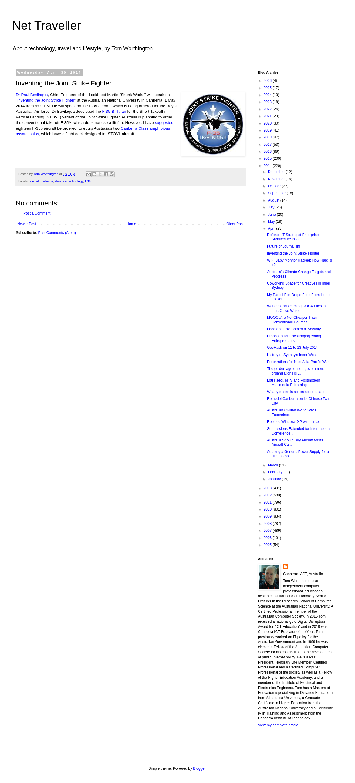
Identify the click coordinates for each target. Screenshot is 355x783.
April (272, 228)
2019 (268, 130)
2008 (268, 523)
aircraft (35, 181)
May (272, 221)
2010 (268, 509)
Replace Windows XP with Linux (293, 422)
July (272, 207)
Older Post (235, 224)
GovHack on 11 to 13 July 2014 (292, 347)
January (275, 479)
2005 (268, 545)
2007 (268, 530)
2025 (268, 88)
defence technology (69, 181)
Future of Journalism (283, 246)
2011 (268, 502)
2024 (268, 95)
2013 (268, 488)
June (272, 214)
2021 (268, 116)
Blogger (199, 768)
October (275, 186)
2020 (268, 123)
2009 (268, 516)
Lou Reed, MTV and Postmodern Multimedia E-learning (293, 382)
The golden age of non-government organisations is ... (295, 371)
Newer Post (26, 224)
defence (47, 181)
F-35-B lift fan (114, 111)
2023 (268, 102)
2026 (268, 80)
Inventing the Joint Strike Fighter (46, 100)
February (275, 472)
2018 (268, 137)
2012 (268, 495)
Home (131, 224)
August (274, 200)
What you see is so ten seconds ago (296, 392)
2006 (268, 538)
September (277, 193)
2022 (268, 109)
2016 (268, 151)
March (273, 465)
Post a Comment (36, 213)
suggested (164, 122)
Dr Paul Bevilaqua (32, 94)
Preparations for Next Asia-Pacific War (298, 362)
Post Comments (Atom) (57, 233)
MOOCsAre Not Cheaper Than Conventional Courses (292, 319)
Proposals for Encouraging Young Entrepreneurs (294, 338)
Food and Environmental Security (294, 329)
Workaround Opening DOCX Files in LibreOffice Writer (296, 308)
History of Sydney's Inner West (291, 355)
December (277, 172)
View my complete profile (278, 725)
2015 (268, 158)
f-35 (88, 181)
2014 (268, 166)
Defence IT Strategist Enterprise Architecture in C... (293, 237)
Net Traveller (46, 25)
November (277, 179)
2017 (268, 144)
